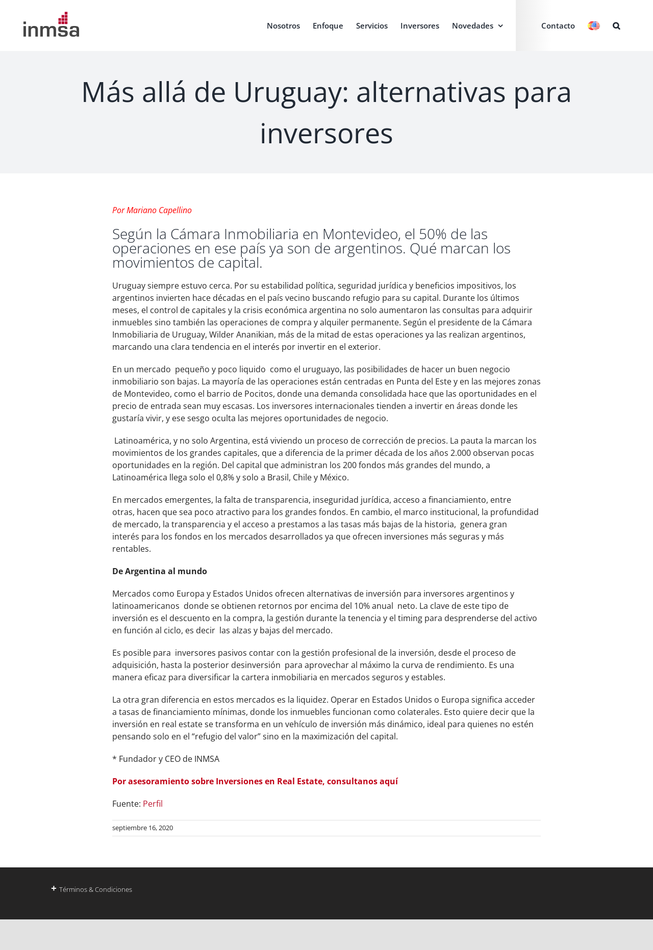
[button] (616, 25)
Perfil (153, 803)
